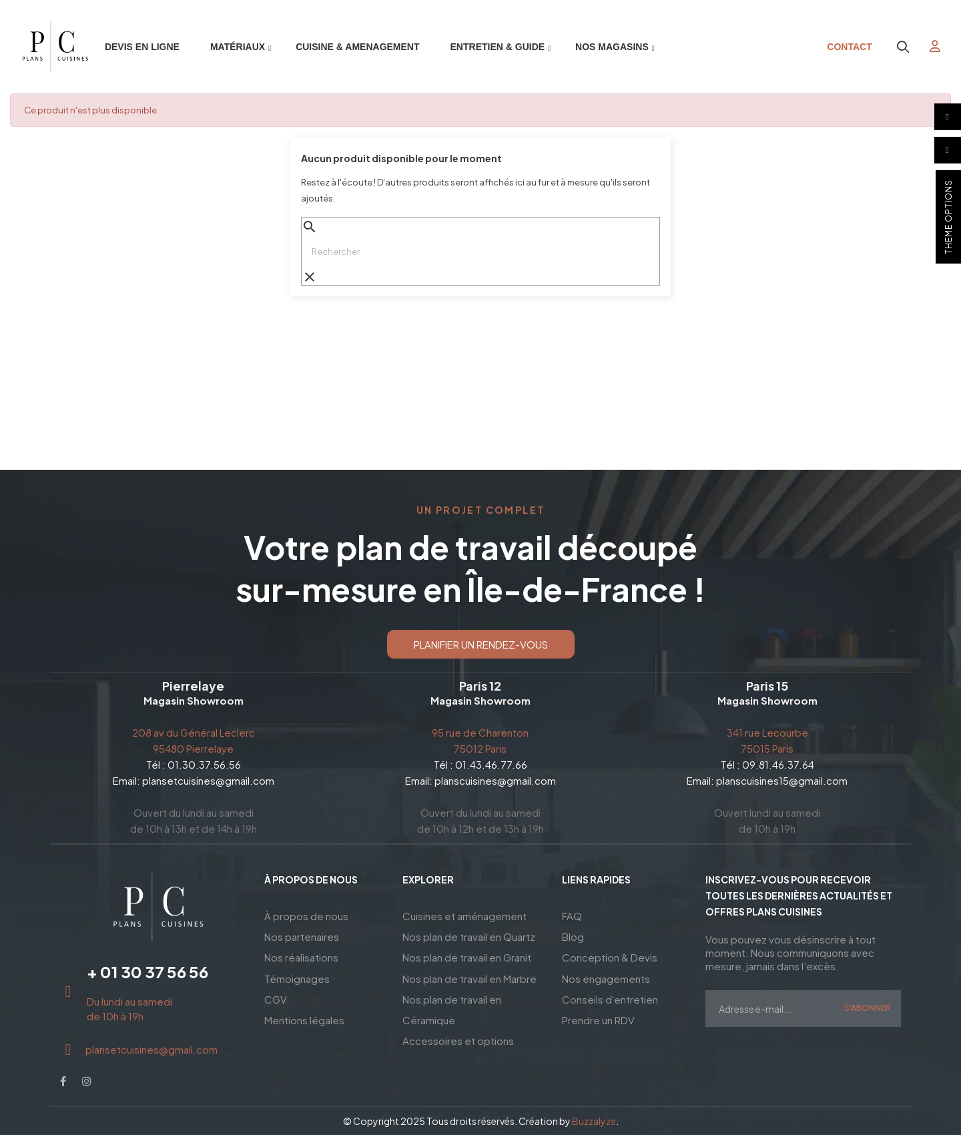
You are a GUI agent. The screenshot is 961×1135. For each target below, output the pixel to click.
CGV (275, 995)
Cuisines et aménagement (464, 915)
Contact (849, 46)
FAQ (572, 915)
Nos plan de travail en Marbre (469, 975)
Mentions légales (304, 1015)
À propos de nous (306, 915)
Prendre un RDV (598, 1015)
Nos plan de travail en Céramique (451, 1005)
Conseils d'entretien (610, 995)
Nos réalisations (301, 955)
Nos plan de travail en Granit (466, 955)
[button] (481, 644)
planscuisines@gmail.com (495, 780)
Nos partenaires (301, 935)
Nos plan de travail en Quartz (468, 935)
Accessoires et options (458, 1035)
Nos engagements (606, 975)
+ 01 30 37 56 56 (147, 972)
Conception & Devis (609, 955)
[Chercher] (480, 251)
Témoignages (297, 975)
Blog (573, 935)
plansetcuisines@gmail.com (208, 780)
